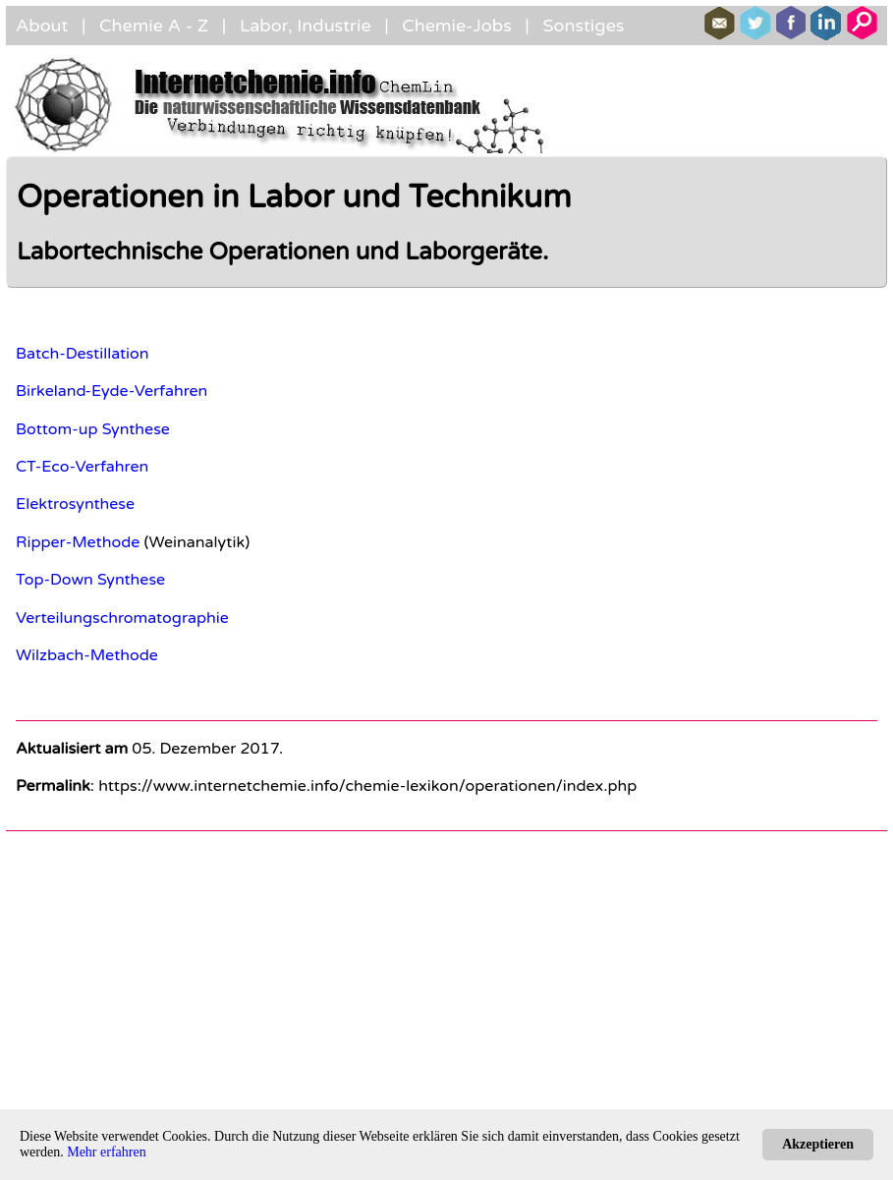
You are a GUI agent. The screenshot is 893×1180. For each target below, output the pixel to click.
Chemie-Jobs (457, 25)
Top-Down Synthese (90, 580)
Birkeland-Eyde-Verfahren (111, 391)
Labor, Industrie (305, 25)
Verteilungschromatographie (122, 618)
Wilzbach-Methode (87, 655)
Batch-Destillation (82, 354)
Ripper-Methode (78, 542)
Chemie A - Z (153, 25)
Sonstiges (583, 25)
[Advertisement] (446, 979)
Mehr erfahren (106, 1152)
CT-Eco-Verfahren (82, 467)
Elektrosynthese (75, 504)
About (42, 25)
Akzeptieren (818, 1144)
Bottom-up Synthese (93, 429)
